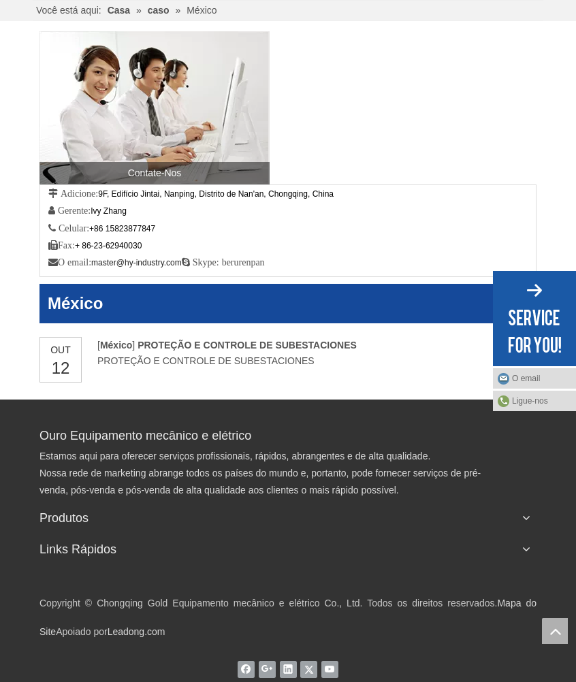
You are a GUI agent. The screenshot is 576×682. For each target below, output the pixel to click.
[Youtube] (329, 669)
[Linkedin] (288, 669)
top (555, 631)
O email (526, 378)
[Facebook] (246, 669)
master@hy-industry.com (136, 262)
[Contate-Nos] (154, 107)
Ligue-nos (530, 401)
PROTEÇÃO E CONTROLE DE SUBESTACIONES (247, 345)
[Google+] (267, 669)
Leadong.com (136, 631)
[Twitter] (308, 669)
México (116, 345)
